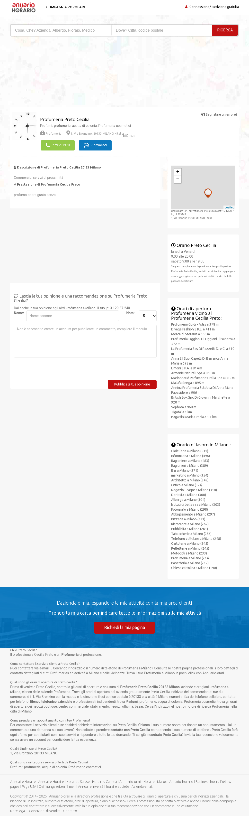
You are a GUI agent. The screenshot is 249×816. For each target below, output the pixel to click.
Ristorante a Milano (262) (190, 524)
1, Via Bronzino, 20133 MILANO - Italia (94, 133)
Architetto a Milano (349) (189, 480)
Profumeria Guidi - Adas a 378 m (195, 324)
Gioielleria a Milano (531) (189, 451)
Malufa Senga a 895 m (187, 383)
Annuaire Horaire (23, 781)
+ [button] (177, 172)
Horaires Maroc (155, 781)
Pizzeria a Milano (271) (188, 519)
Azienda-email (142, 786)
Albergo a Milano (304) (188, 499)
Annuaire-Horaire (51, 781)
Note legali (18, 811)
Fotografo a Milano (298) (189, 509)
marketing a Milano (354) (189, 475)
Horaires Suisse (78, 781)
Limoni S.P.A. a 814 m (186, 368)
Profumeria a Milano (81, 308)
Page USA (29, 786)
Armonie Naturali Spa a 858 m (193, 373)
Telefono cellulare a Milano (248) (196, 538)
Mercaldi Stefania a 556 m (190, 334)
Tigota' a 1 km (181, 412)
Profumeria (51, 133)
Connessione (199, 7)
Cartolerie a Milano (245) (189, 543)
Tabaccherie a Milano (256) (191, 533)
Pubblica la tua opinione (132, 384)
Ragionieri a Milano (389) (189, 465)
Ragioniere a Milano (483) (190, 460)
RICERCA (225, 30)
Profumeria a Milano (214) (190, 558)
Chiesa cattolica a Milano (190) (194, 568)
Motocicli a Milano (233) (189, 553)
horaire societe (117, 786)
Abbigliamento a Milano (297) (193, 514)
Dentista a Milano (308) (188, 495)
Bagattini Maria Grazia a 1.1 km (194, 417)
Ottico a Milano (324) (187, 485)
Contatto (70, 811)
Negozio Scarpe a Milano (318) (194, 490)
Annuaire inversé (91, 786)
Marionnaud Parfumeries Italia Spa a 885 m (203, 378)
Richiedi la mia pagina (124, 627)
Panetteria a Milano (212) (190, 563)
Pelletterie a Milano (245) (190, 548)
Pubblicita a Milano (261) (189, 529)
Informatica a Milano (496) (190, 456)
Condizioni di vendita (45, 811)
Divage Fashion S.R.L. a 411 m (193, 329)
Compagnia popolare (65, 7)
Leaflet (229, 207)
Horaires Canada (104, 781)
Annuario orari (130, 781)
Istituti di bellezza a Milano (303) (195, 504)
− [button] (177, 179)
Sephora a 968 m (183, 407)
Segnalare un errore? (219, 114)
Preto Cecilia (160, 692)
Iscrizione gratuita (225, 7)
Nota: (130, 313)
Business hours (207, 781)
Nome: (18, 313)
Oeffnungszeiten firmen (57, 786)
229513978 (58, 145)
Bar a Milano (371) (184, 470)
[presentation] (51, 370)
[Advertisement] (65, 73)
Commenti (95, 145)
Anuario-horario (181, 781)
